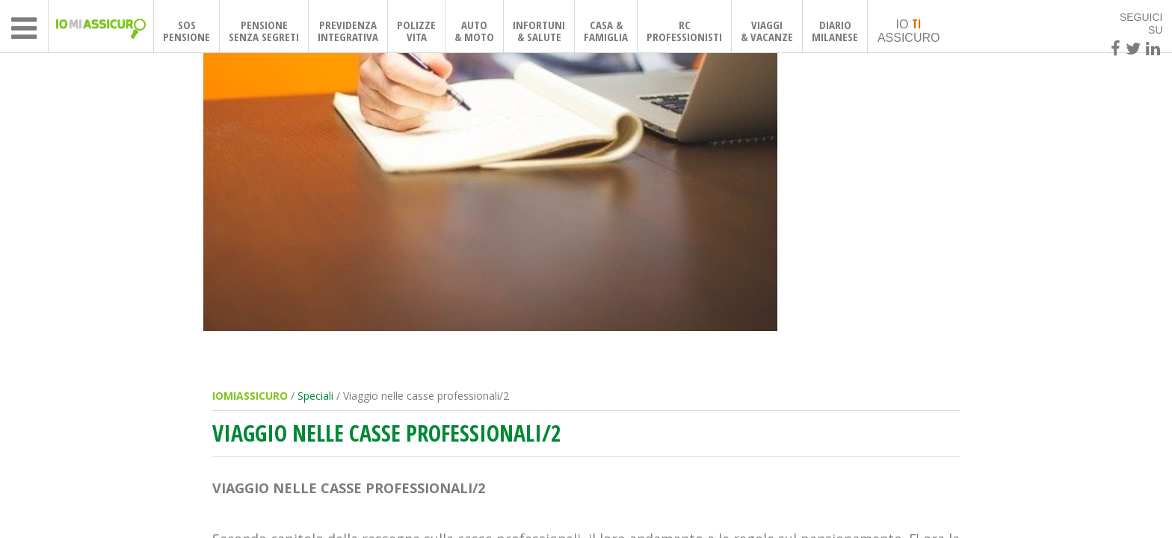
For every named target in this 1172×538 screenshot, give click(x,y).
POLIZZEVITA (416, 30)
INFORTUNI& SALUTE (539, 30)
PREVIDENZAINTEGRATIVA (348, 30)
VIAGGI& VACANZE (767, 30)
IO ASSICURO (909, 30)
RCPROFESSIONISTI (684, 30)
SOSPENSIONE (186, 30)
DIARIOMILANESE (835, 30)
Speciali (315, 396)
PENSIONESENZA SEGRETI (264, 30)
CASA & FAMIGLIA (606, 30)
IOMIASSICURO (250, 396)
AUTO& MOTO (474, 30)
